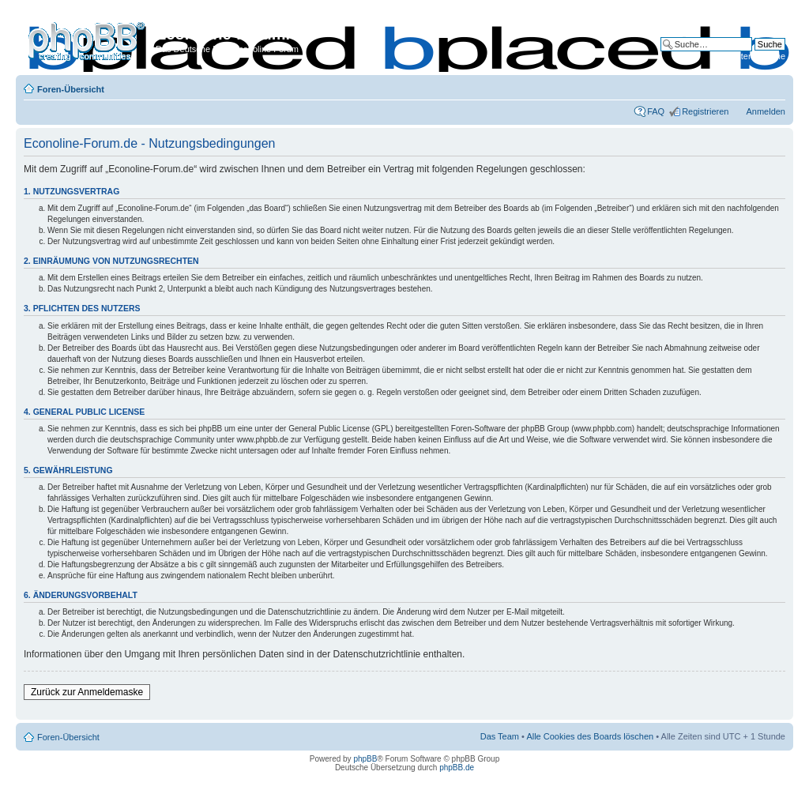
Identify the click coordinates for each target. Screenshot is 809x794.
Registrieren (705, 111)
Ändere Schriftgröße (773, 86)
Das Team (499, 736)
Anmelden (765, 111)
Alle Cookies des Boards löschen (589, 736)
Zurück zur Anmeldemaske (87, 692)
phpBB (365, 758)
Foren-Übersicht (70, 89)
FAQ (655, 111)
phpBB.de (456, 767)
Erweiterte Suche (752, 56)
